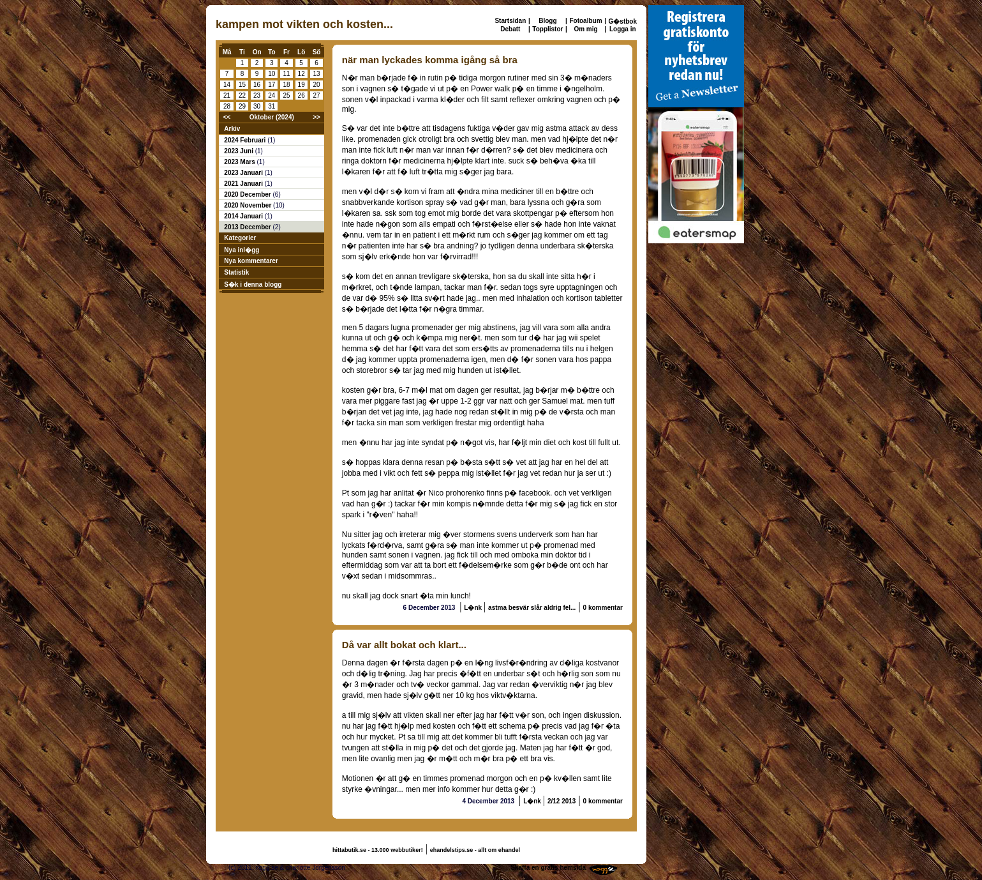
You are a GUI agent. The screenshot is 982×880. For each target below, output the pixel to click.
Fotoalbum (585, 20)
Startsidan (510, 20)
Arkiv (232, 128)
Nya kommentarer (251, 260)
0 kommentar (603, 607)
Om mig (585, 29)
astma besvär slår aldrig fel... (532, 607)
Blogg (547, 20)
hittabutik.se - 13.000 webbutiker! (377, 850)
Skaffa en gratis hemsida (548, 867)
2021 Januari (244, 183)
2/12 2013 (561, 801)
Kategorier (240, 237)
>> (316, 117)
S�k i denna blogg (252, 284)
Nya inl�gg (241, 250)
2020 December (248, 194)
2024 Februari (245, 140)
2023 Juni (239, 151)
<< (227, 117)
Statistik (236, 272)
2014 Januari (244, 216)
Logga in (622, 29)
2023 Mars (240, 161)
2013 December (248, 227)
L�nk (474, 607)
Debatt (510, 29)
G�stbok (623, 21)
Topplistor (547, 29)
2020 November (248, 205)
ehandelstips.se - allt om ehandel (475, 850)
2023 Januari (244, 172)
